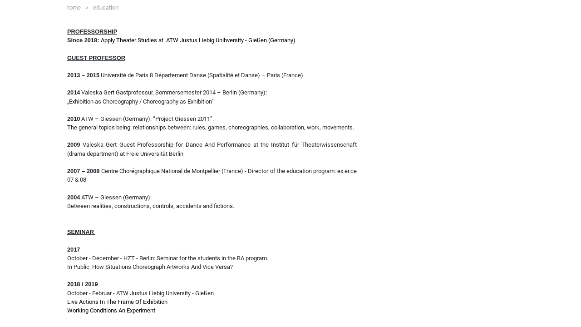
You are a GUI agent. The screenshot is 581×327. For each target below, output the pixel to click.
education (105, 7)
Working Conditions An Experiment (111, 310)
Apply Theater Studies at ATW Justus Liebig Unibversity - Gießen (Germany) (198, 40)
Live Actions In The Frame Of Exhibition (117, 301)
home (77, 6)
